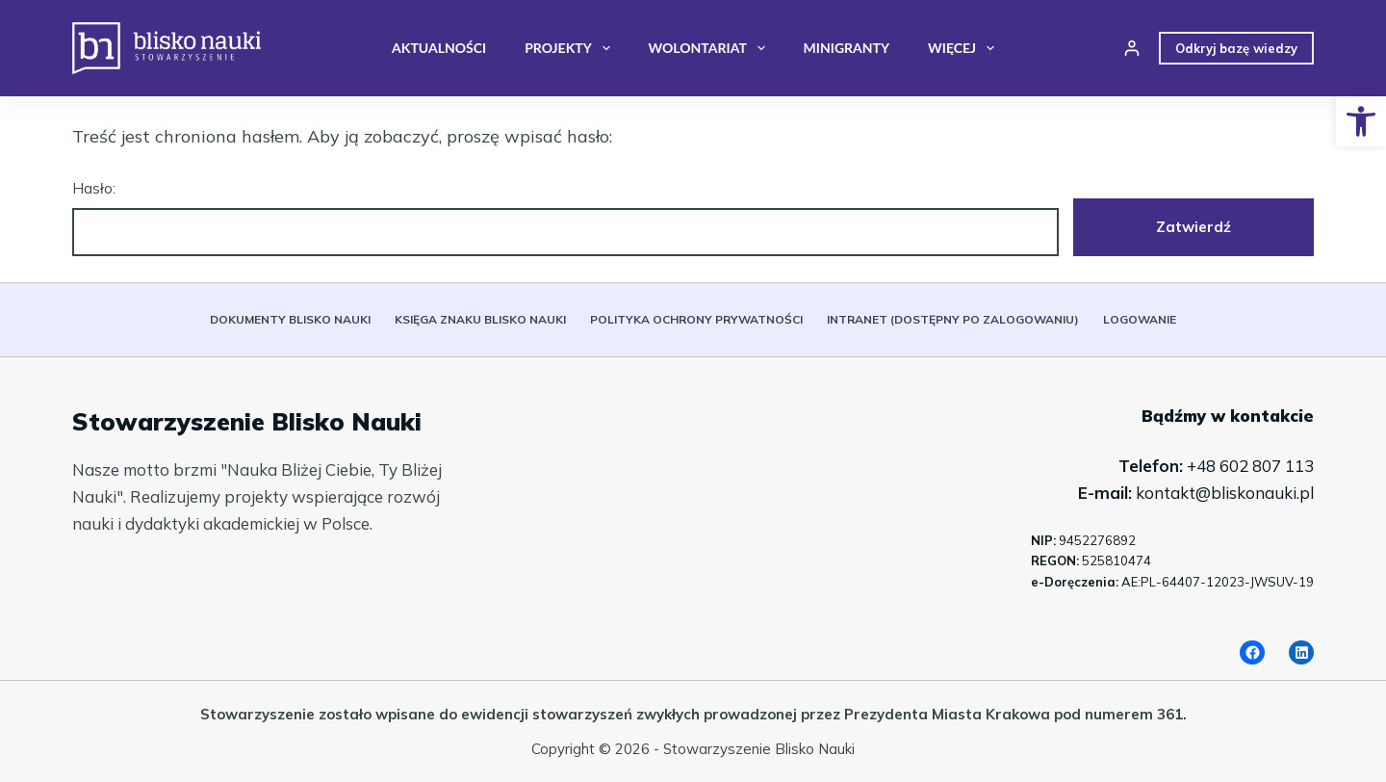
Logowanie (1139, 319)
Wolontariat (711, 48)
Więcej (965, 48)
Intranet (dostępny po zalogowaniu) (953, 319)
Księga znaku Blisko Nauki (480, 319)
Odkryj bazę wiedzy (1236, 48)
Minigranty (846, 47)
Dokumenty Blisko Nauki (290, 319)
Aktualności (439, 47)
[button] (1361, 121)
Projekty (571, 48)
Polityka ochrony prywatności (696, 319)
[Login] (1132, 48)
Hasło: (565, 218)
